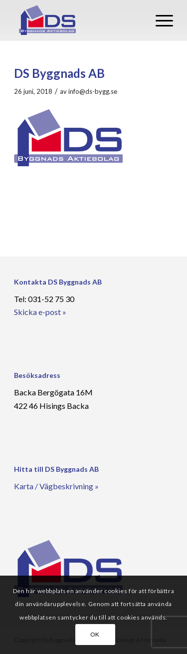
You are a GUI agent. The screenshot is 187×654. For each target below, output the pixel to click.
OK (95, 634)
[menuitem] (159, 20)
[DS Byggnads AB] (77, 20)
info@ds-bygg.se (92, 91)
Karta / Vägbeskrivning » (56, 486)
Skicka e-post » (40, 312)
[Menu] (159, 20)
